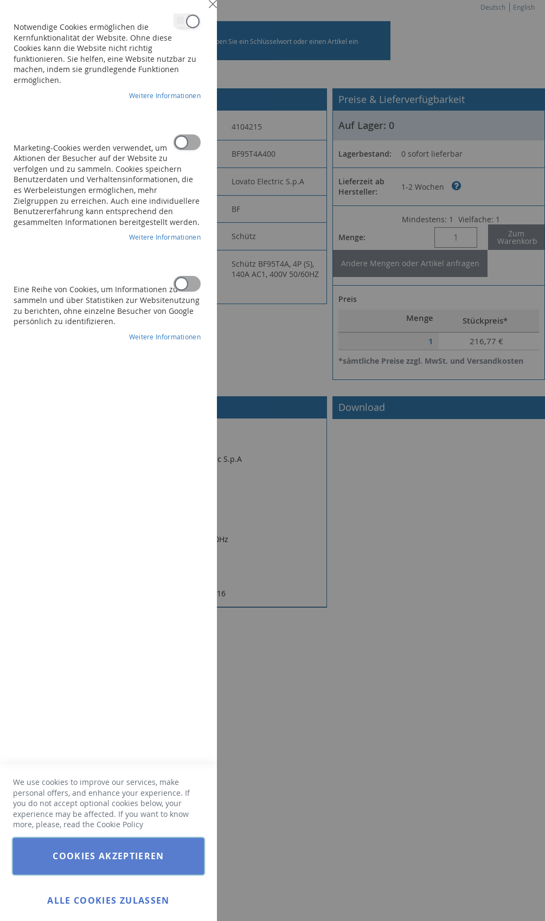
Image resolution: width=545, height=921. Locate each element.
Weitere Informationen (165, 95)
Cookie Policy (120, 824)
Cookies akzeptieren (108, 856)
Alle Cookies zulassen (108, 900)
